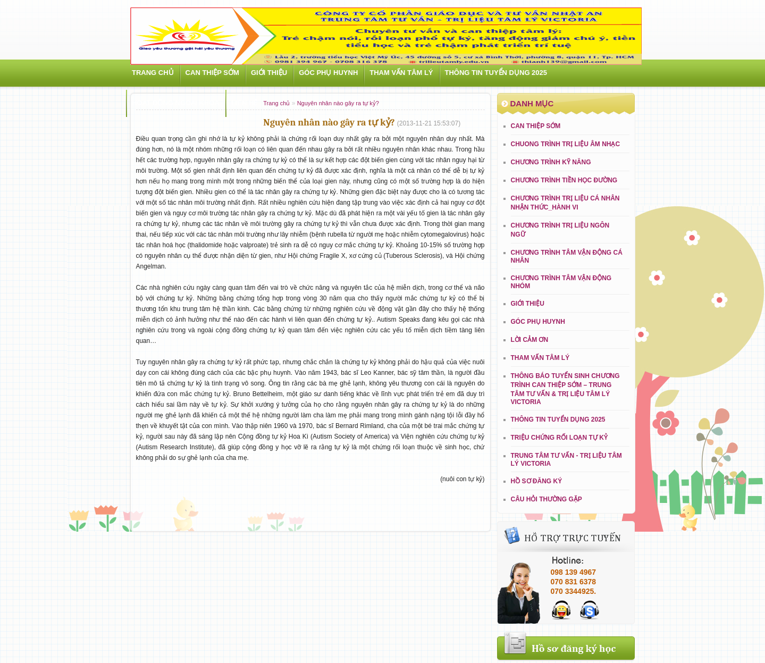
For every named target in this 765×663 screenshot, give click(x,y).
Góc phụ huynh (328, 73)
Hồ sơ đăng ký (536, 481)
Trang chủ (153, 73)
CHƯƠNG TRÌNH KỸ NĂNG (551, 162)
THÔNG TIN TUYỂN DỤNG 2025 (496, 73)
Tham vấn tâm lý (401, 73)
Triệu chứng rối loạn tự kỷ (559, 437)
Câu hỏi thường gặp (546, 499)
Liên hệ (244, 103)
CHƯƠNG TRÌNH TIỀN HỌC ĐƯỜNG (564, 180)
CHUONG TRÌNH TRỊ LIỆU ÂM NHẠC (565, 144)
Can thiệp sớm (212, 73)
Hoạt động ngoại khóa (176, 103)
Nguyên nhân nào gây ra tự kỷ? (338, 103)
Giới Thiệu (269, 73)
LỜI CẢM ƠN (530, 339)
